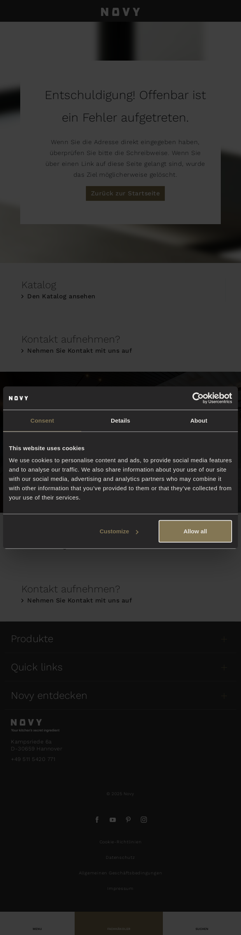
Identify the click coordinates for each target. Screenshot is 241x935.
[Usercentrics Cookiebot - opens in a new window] (198, 398)
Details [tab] (120, 420)
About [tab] (198, 420)
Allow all (195, 531)
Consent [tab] (42, 420)
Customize (119, 531)
